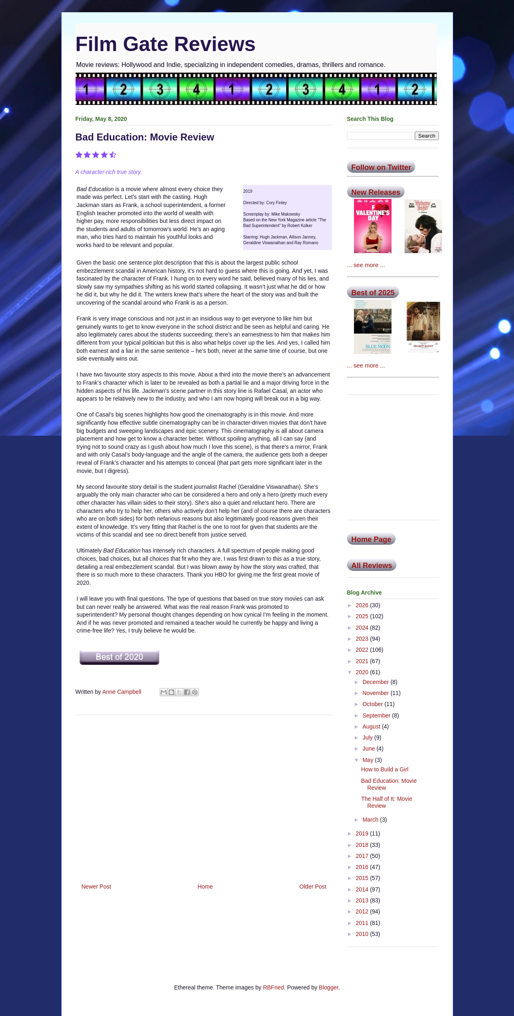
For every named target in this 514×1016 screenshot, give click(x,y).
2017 (363, 856)
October (374, 704)
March (371, 819)
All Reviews (372, 565)
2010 (363, 934)
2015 (363, 878)
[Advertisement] (204, 796)
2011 (363, 923)
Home (205, 886)
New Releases (376, 192)
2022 (363, 649)
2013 (363, 900)
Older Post (312, 886)
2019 (363, 833)
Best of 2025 (373, 293)
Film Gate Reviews (166, 44)
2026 (363, 605)
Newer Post (96, 886)
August (372, 726)
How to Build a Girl (384, 769)
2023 (363, 638)
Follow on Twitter (382, 167)
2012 (363, 911)
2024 (363, 627)
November (376, 693)
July (368, 737)
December (376, 682)
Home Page (372, 539)
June (369, 748)
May (369, 760)
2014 (363, 889)
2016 (363, 867)
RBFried (273, 987)
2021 (363, 661)
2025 (363, 616)
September (377, 715)
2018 (363, 845)
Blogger (328, 987)
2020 (363, 672)
